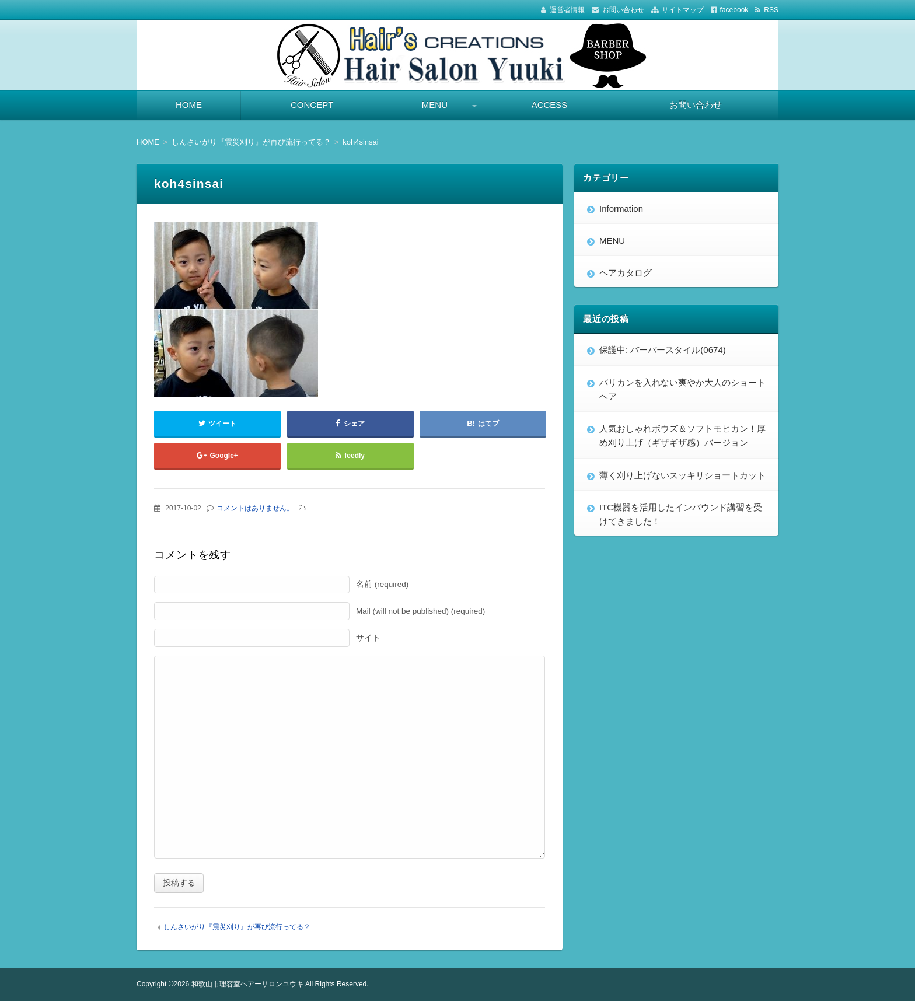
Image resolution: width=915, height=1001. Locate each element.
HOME (189, 105)
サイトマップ (683, 10)
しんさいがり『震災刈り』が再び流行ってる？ (236, 927)
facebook (734, 10)
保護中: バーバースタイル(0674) (662, 350)
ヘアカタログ (625, 273)
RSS (771, 10)
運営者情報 (567, 10)
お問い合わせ (623, 10)
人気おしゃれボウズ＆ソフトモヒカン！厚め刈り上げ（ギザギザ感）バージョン (682, 435)
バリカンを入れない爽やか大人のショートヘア (682, 389)
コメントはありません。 (255, 508)
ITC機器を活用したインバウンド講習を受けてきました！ (680, 514)
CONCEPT (312, 105)
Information (621, 209)
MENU (435, 105)
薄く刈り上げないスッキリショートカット (682, 475)
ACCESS (550, 105)
